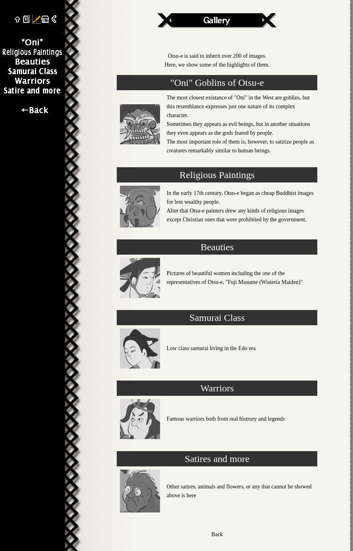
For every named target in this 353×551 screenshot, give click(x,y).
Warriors (217, 388)
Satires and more (217, 459)
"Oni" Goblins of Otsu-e (217, 82)
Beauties (217, 247)
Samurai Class (217, 317)
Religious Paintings (217, 175)
